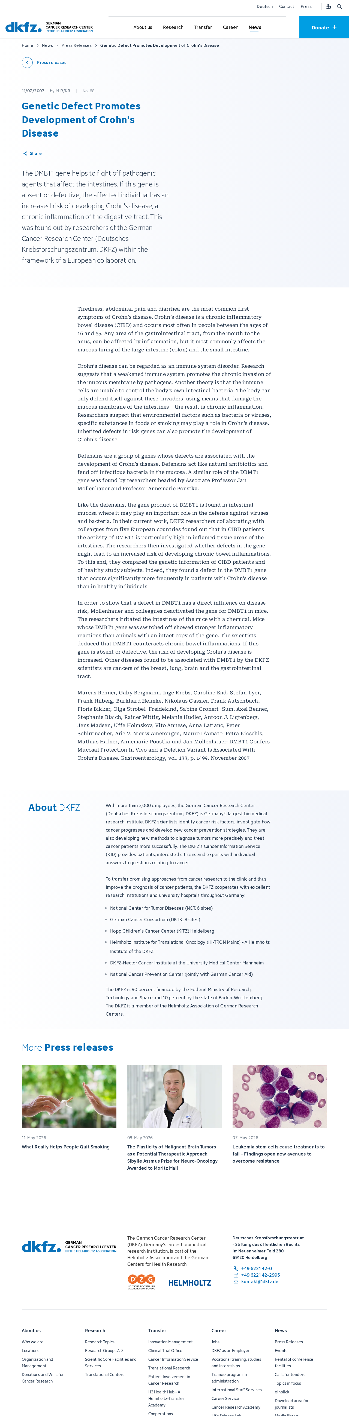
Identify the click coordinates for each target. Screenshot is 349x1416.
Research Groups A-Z (104, 1350)
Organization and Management (37, 1362)
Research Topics (100, 1342)
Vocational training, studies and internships (236, 1362)
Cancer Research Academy (236, 1407)
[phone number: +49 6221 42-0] (256, 1268)
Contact (286, 6)
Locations (30, 1350)
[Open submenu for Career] (230, 27)
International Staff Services (237, 1390)
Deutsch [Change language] (265, 6)
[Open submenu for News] (254, 27)
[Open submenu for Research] (173, 27)
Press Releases (289, 1342)
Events (281, 1350)
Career (219, 1330)
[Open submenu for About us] (142, 27)
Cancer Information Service (173, 1359)
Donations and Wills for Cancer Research (43, 1377)
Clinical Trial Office (165, 1350)
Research (95, 1330)
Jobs (215, 1342)
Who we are (33, 1342)
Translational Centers (104, 1374)
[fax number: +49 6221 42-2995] (256, 1275)
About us (31, 1330)
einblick (282, 1392)
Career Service (225, 1398)
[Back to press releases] (44, 62)
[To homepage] (50, 27)
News (281, 1330)
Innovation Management (170, 1342)
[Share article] (32, 153)
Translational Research (169, 1368)
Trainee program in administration (229, 1377)
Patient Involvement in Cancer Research (169, 1380)
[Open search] (339, 6)
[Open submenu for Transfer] (203, 27)
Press (306, 6)
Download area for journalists (292, 1403)
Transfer (157, 1330)
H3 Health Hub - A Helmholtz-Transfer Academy (166, 1398)
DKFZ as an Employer (231, 1350)
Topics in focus (288, 1383)
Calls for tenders (290, 1374)
